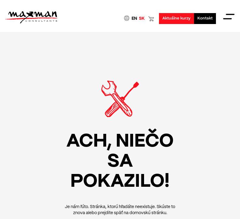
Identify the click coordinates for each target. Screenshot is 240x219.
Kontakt (205, 18)
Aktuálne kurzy (176, 18)
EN (134, 18)
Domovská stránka (31, 17)
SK (142, 18)
